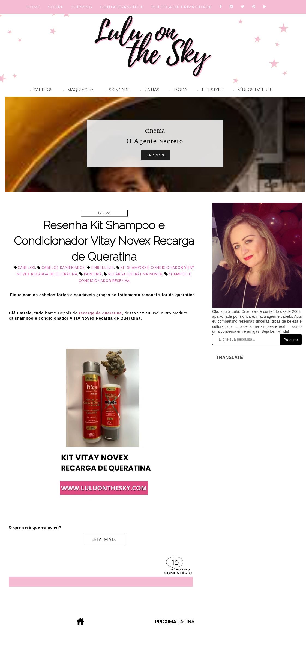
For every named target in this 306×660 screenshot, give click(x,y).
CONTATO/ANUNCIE (122, 7)
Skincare (115, 90)
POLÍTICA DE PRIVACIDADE (181, 7)
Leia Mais (155, 155)
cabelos (26, 268)
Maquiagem (77, 90)
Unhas (148, 90)
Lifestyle (209, 90)
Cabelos (40, 90)
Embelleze (102, 268)
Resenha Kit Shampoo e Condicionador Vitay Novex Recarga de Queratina (104, 241)
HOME (33, 7)
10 (175, 563)
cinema (155, 130)
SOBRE (56, 7)
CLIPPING (81, 7)
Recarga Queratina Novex (135, 274)
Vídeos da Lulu (252, 90)
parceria (93, 274)
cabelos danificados (63, 268)
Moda (177, 90)
